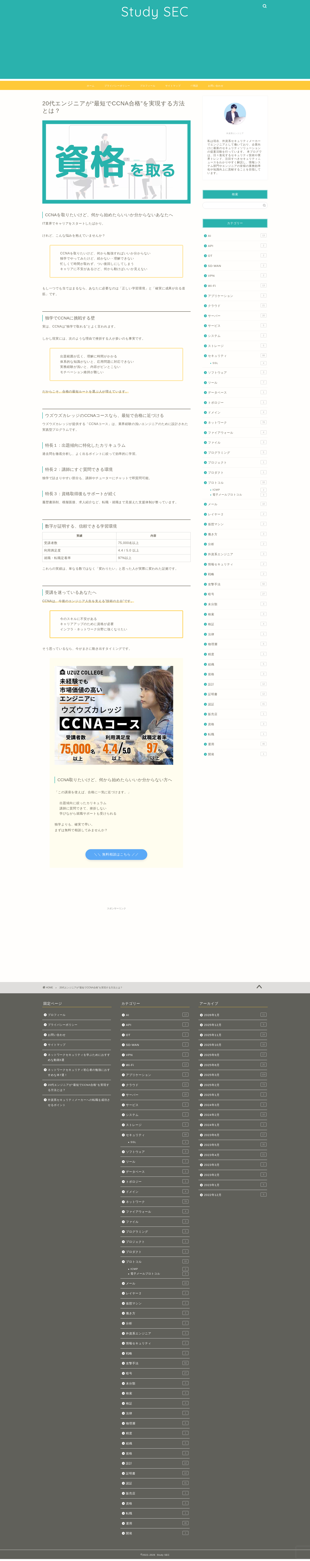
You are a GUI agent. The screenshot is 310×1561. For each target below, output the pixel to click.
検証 (237, 624)
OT (237, 255)
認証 (237, 704)
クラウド (237, 305)
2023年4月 (235, 1157)
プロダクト (237, 472)
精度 (237, 654)
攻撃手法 (237, 584)
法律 (237, 634)
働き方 (237, 534)
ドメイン (237, 412)
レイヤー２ (237, 514)
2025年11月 (235, 1037)
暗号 (237, 594)
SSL (240, 363)
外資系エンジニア (237, 554)
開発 (237, 754)
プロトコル (237, 482)
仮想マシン (237, 524)
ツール (237, 382)
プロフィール (147, 85)
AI (237, 235)
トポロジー (237, 402)
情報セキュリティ (237, 564)
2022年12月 (235, 1197)
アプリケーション (237, 295)
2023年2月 (235, 1177)
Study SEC (155, 11)
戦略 (237, 574)
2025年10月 (235, 1047)
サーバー (237, 315)
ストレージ (237, 346)
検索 (237, 614)
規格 (237, 674)
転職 (237, 734)
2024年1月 (235, 1126)
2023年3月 (235, 1167)
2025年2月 (235, 1087)
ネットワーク (237, 422)
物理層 (237, 644)
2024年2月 (235, 1117)
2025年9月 (235, 1057)
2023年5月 (235, 1147)
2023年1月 (235, 1187)
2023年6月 (235, 1137)
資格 (237, 724)
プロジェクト (237, 462)
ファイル (237, 442)
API (237, 245)
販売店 (237, 714)
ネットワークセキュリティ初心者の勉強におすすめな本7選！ (79, 1075)
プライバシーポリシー (117, 85)
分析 (237, 544)
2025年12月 (235, 1027)
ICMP (240, 490)
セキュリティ (237, 355)
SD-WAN (237, 265)
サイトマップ (173, 85)
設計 (237, 684)
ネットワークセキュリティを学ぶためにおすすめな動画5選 (79, 1059)
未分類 (237, 604)
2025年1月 (235, 1097)
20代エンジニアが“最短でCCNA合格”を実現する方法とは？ (78, 1090)
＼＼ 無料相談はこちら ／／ (116, 856)
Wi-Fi (237, 285)
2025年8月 (235, 1067)
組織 (237, 664)
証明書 (237, 694)
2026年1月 (235, 1017)
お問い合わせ (215, 85)
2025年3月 (235, 1077)
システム (237, 335)
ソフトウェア (237, 372)
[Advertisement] (155, 51)
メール (237, 504)
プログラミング (237, 452)
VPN (237, 275)
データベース (237, 392)
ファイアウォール (237, 432)
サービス (237, 325)
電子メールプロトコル (240, 495)
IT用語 (194, 85)
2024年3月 (235, 1107)
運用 (237, 744)
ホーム (91, 85)
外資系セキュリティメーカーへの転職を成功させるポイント (79, 1105)
